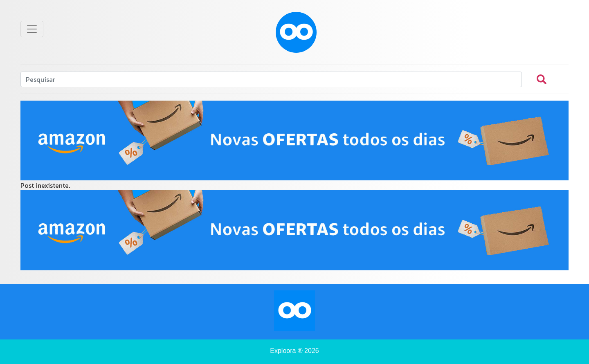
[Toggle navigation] (31, 29)
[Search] (271, 79)
